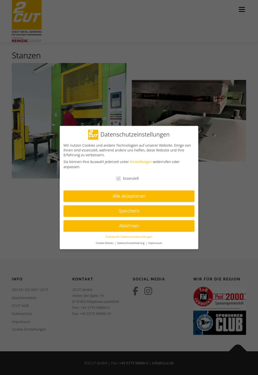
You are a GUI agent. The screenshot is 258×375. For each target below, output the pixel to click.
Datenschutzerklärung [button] (131, 241)
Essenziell (127, 176)
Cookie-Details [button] (105, 241)
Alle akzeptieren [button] (129, 194)
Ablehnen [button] (129, 224)
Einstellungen (141, 159)
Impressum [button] (155, 241)
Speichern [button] (129, 209)
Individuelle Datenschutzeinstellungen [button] (129, 235)
